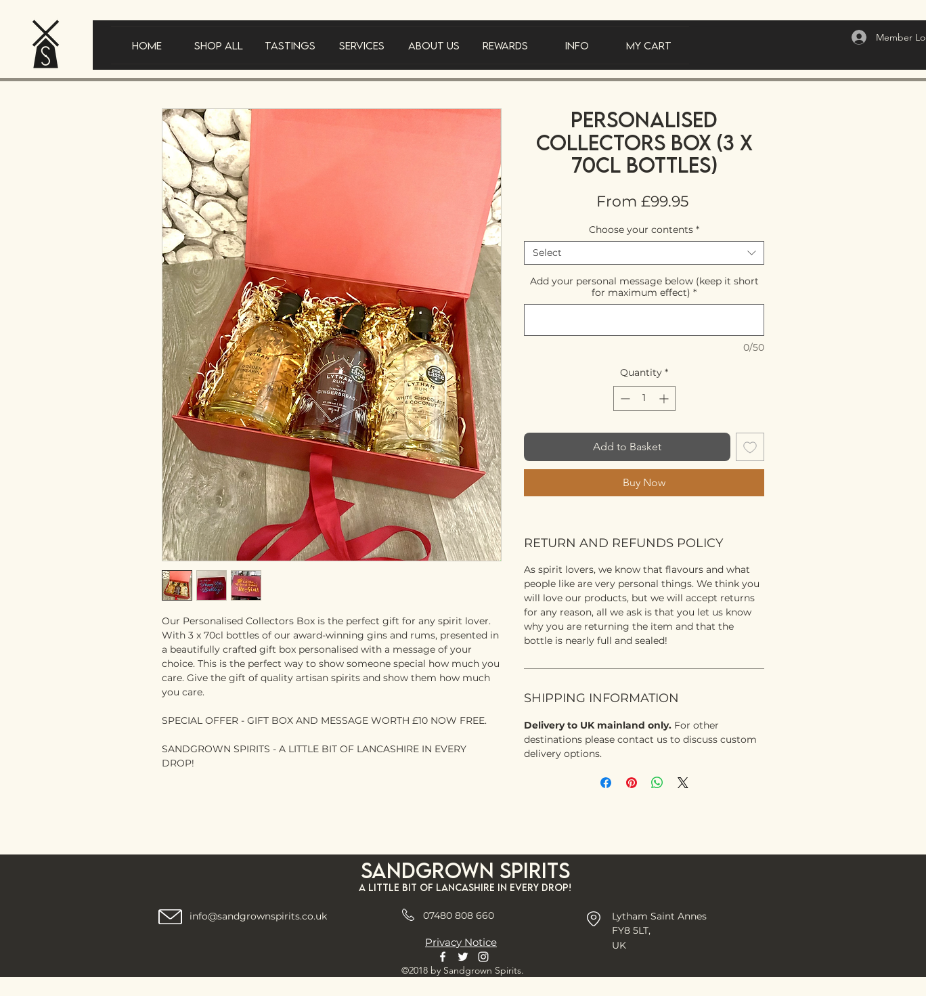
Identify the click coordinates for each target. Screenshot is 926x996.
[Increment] (665, 398)
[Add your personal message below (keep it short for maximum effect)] (644, 320)
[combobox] (644, 253)
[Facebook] (442, 956)
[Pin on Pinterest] (631, 783)
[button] (290, 45)
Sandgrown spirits (465, 870)
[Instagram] (483, 956)
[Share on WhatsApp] (657, 783)
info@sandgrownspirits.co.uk (258, 916)
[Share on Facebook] (606, 783)
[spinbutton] (644, 398)
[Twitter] (463, 956)
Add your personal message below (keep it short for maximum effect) (644, 287)
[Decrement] (623, 398)
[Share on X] (683, 783)
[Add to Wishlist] (750, 447)
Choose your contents (644, 230)
